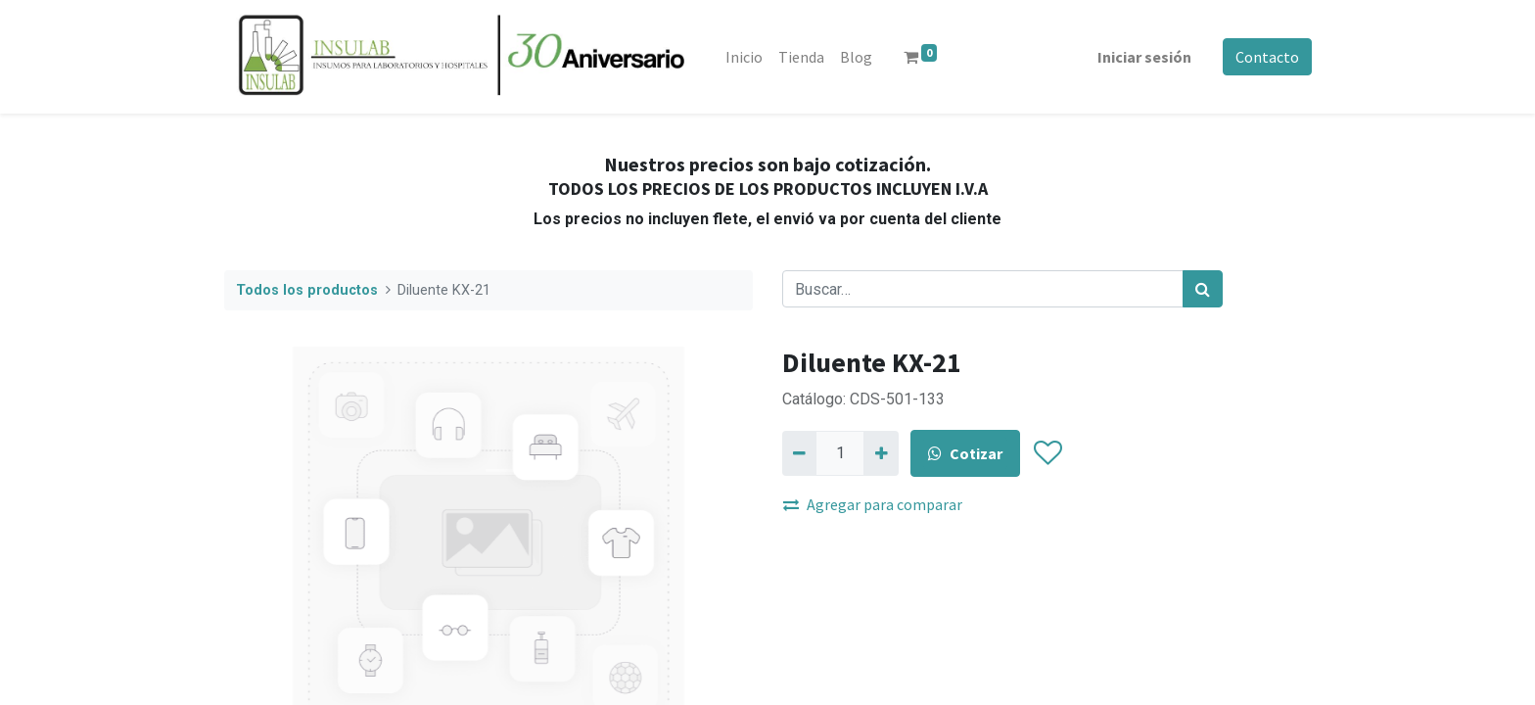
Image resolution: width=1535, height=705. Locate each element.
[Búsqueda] (1203, 288)
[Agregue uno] (880, 453)
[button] (1047, 453)
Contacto (1266, 57)
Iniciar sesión (1143, 57)
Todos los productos (307, 290)
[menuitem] (745, 56)
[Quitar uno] (799, 453)
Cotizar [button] (965, 453)
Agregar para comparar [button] (872, 504)
